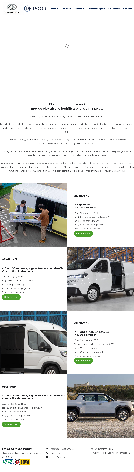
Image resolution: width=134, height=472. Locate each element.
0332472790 (54, 453)
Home (54, 8)
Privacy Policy (98, 453)
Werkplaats (114, 8)
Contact (127, 8)
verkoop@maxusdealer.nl (60, 457)
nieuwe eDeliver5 (18, 139)
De (8, 139)
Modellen (66, 8)
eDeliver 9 (64, 139)
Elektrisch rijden (96, 8)
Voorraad (79, 8)
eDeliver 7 (43, 139)
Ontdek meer (83, 233)
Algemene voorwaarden (118, 453)
